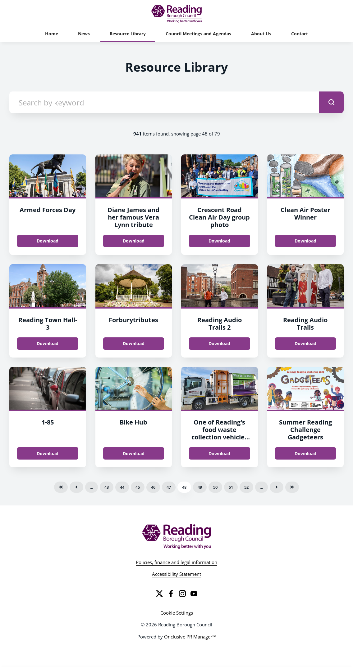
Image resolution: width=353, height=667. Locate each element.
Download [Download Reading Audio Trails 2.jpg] (219, 343)
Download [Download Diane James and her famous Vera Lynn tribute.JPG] (133, 241)
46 (153, 487)
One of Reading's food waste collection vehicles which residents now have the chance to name (219, 441)
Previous (76, 487)
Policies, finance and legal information (176, 562)
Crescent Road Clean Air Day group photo (219, 217)
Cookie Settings (176, 613)
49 (200, 487)
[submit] (331, 102)
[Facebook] (170, 593)
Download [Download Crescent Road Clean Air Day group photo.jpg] (219, 241)
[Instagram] (182, 593)
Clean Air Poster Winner (305, 213)
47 (169, 487)
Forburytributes (133, 320)
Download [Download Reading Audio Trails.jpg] (305, 343)
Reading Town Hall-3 (47, 323)
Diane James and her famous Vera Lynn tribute (133, 217)
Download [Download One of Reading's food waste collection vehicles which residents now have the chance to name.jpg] (219, 453)
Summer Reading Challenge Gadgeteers (305, 429)
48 (184, 487)
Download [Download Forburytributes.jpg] (133, 343)
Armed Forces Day (48, 210)
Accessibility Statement (176, 574)
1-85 (48, 422)
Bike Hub (133, 422)
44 (122, 487)
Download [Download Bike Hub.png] (133, 453)
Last (292, 487)
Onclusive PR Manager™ (190, 637)
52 (246, 487)
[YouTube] (193, 593)
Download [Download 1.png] (47, 453)
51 (231, 487)
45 (137, 487)
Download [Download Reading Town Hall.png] (47, 343)
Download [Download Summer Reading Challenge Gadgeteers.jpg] (305, 453)
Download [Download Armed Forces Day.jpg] (47, 241)
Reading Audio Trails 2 (219, 323)
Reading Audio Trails (305, 323)
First (61, 487)
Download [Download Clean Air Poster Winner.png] (305, 241)
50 (215, 487)
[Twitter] (159, 593)
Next (276, 487)
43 (106, 487)
